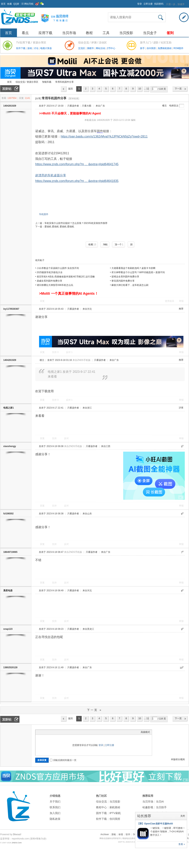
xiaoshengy (9, 446)
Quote (57, 732)
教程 (89, 33)
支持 (55, 352)
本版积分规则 (178, 759)
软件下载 (21, 48)
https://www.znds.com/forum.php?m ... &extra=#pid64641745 (77, 164)
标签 (121, 834)
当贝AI (160, 801)
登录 (139, 4)
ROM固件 (178, 48)
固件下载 (101, 813)
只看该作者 (73, 105)
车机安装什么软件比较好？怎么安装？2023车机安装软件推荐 (75, 223)
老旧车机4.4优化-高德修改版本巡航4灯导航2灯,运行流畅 (66, 276)
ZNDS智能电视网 (1, 82)
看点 (25, 33)
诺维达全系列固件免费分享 (125, 276)
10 (139, 88)
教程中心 (101, 807)
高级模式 (145, 732)
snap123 (8, 629)
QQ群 (16, 4)
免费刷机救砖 (165, 48)
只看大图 (86, 105)
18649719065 (10, 552)
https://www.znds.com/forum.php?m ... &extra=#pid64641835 (77, 181)
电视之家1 (8, 407)
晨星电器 (8, 590)
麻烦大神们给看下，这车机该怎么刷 (129, 285)
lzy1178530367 (11, 309)
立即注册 (148, 4)
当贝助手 (161, 807)
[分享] (38, 98)
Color (42, 732)
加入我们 (55, 813)
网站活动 (101, 48)
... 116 (146, 89)
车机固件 (43, 214)
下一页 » (94, 710)
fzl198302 (8, 513)
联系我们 (55, 807)
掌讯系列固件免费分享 (123, 280)
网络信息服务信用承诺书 (110, 838)
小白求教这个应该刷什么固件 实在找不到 (58, 268)
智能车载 (46, 82)
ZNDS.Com (17, 843)
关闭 (182, 816)
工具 (106, 33)
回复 (42, 301)
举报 (181, 301)
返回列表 (70, 89)
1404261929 (9, 105)
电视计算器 (46, 48)
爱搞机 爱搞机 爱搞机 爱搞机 (59, 226)
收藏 (9, 4)
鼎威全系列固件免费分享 (49, 280)
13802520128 (10, 667)
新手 (142, 48)
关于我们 (55, 801)
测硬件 (90, 48)
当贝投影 (126, 33)
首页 (3, 4)
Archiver (104, 834)
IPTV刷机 (115, 813)
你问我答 (151, 48)
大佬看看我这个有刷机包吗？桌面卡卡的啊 (133, 268)
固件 (100, 131)
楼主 (164, 105)
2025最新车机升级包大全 (50, 272)
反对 (69, 352)
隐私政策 (55, 818)
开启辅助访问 (135, 2)
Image (47, 732)
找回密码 (158, 4)
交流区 (81, 48)
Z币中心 (111, 48)
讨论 (36, 48)
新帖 (113, 834)
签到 (170, 33)
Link (52, 732)
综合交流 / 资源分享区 (27, 82)
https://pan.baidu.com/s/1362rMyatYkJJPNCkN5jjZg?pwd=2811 (104, 136)
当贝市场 (69, 33)
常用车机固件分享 (64, 82)
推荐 (181, 308)
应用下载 (45, 33)
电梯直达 (173, 105)
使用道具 (169, 301)
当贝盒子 (150, 33)
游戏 (30, 48)
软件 (128, 834)
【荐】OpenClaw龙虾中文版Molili (155, 823)
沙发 (181, 407)
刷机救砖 (115, 807)
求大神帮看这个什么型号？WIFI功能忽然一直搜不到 (138, 272)
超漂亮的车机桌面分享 (50, 175)
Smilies (66, 732)
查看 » (181, 844)
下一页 (178, 88)
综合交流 (101, 801)
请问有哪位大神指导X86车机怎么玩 (55, 285)
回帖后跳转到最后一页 (63, 760)
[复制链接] (74, 98)
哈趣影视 (147, 807)
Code (61, 732)
